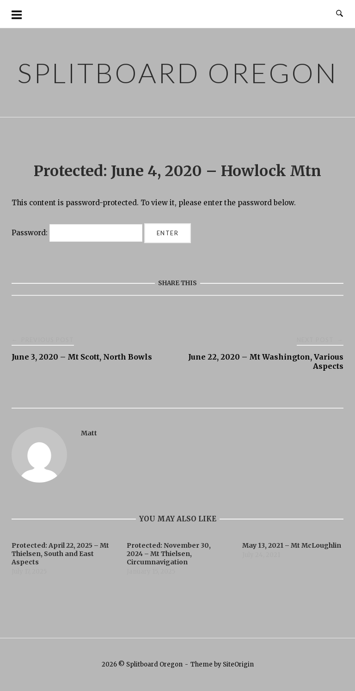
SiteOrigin (238, 664)
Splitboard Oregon (177, 72)
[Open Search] (339, 14)
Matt (89, 433)
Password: (77, 232)
